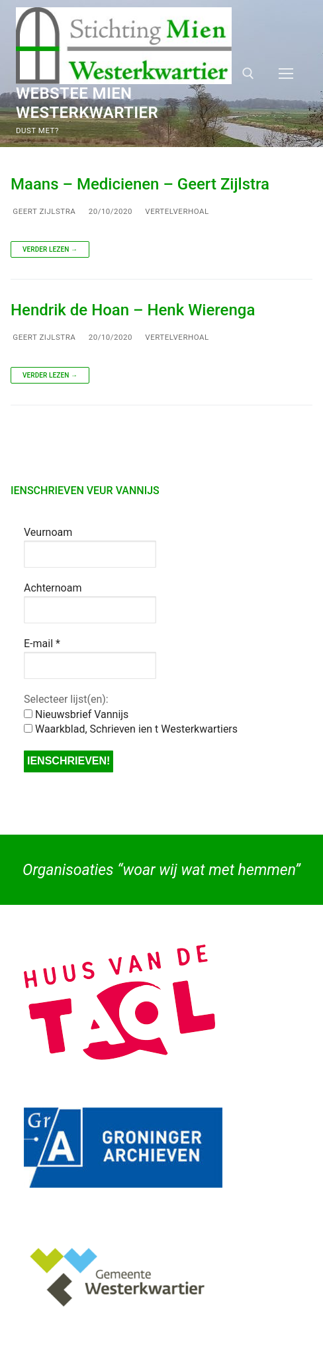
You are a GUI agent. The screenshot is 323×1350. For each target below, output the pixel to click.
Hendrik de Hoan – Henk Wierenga (133, 310)
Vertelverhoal (176, 211)
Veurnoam (48, 532)
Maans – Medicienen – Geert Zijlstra (140, 184)
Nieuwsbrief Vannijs (76, 714)
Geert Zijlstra (43, 211)
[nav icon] (286, 73)
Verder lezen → (50, 249)
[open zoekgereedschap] (248, 73)
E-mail (42, 643)
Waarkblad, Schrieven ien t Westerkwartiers (131, 729)
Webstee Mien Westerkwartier (87, 103)
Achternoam (52, 588)
